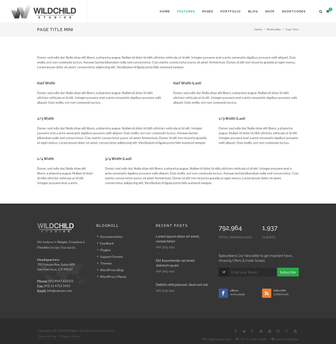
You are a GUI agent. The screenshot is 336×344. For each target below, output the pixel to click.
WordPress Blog (111, 270)
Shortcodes (274, 29)
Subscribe (288, 262)
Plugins (105, 250)
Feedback (107, 243)
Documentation (111, 237)
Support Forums (111, 257)
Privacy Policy (70, 329)
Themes (106, 263)
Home (258, 29)
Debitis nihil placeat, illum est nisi (182, 285)
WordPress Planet (113, 277)
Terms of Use (46, 329)
